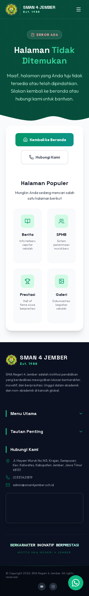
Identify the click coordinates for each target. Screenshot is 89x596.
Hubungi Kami (44, 157)
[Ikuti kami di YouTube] (42, 586)
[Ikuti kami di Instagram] (53, 586)
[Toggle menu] (78, 9)
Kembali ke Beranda (44, 139)
